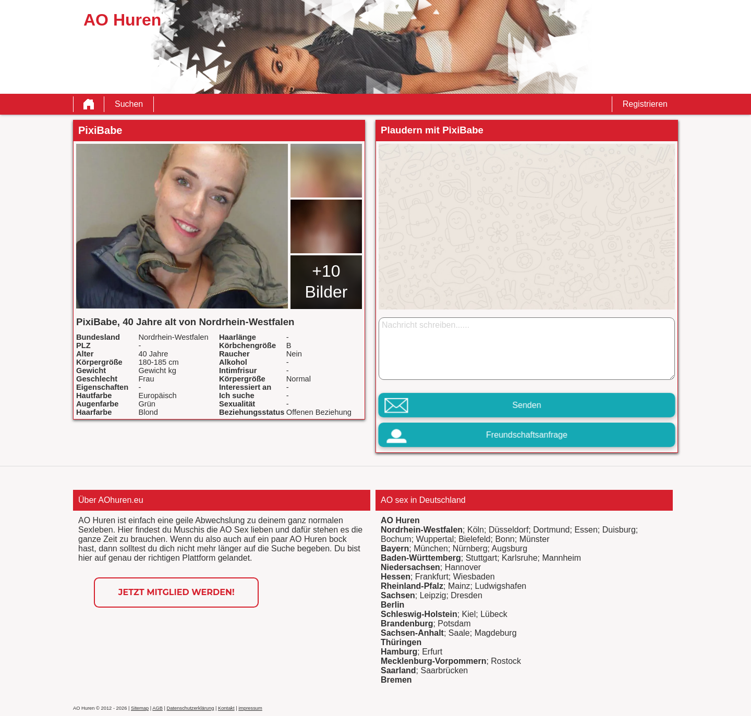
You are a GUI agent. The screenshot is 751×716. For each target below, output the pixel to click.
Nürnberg (470, 548)
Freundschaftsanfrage (526, 434)
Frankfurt (432, 576)
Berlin (392, 604)
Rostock (506, 661)
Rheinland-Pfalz (412, 586)
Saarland (398, 670)
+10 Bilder (326, 281)
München (431, 548)
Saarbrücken (444, 670)
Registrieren (645, 104)
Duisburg (619, 529)
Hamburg (399, 651)
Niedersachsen (410, 567)
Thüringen (401, 642)
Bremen (396, 679)
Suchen (129, 104)
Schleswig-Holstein (419, 614)
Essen (585, 529)
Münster (534, 539)
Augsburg (510, 548)
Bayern (395, 548)
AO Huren (400, 520)
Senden (526, 405)
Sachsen (398, 595)
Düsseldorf (508, 529)
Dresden (466, 595)
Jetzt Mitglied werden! (176, 592)
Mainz (459, 586)
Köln (475, 529)
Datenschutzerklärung (190, 708)
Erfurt (432, 651)
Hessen (395, 576)
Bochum (396, 539)
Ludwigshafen (500, 586)
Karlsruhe (519, 557)
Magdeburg (496, 632)
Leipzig (433, 595)
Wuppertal (435, 539)
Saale (459, 632)
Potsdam (454, 623)
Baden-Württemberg (421, 557)
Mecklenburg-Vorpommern (433, 661)
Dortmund (551, 529)
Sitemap (140, 708)
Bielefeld (474, 539)
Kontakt (226, 708)
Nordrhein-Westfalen (422, 529)
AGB (157, 708)
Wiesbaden (474, 576)
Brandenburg (407, 623)
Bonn (504, 539)
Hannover (463, 567)
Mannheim (561, 557)
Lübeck (493, 614)
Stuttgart (481, 557)
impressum (250, 708)
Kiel (469, 614)
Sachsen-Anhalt (412, 632)
